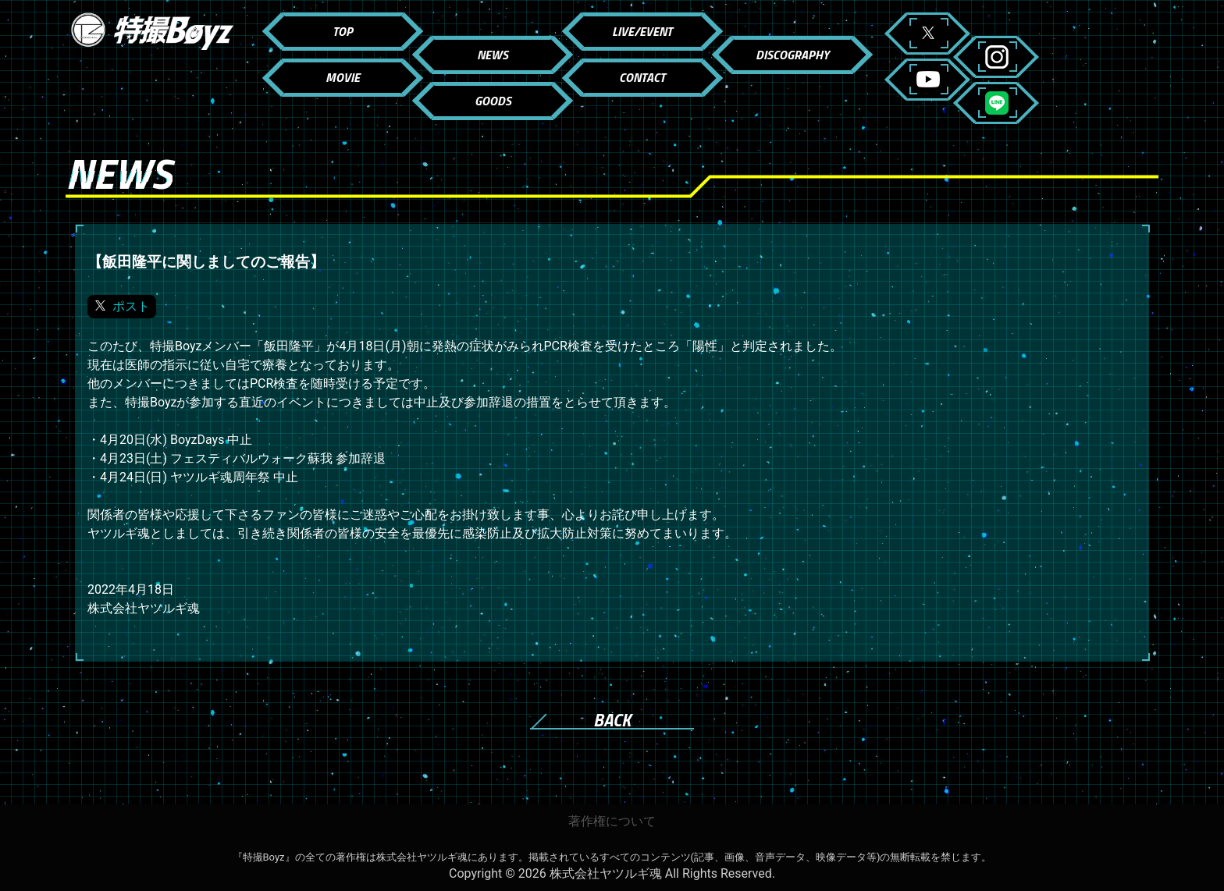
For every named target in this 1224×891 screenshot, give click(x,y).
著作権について (612, 821)
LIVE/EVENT (642, 31)
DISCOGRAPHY (792, 54)
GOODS (493, 100)
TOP (343, 31)
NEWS (492, 54)
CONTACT (642, 77)
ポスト (131, 306)
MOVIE (343, 77)
